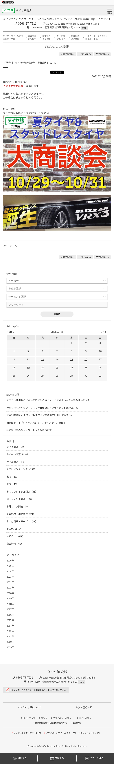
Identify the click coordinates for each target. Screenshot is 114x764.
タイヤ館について (30, 707)
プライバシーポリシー (63, 718)
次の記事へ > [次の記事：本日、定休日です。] (102, 54)
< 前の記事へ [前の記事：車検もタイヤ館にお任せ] (67, 54)
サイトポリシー (86, 718)
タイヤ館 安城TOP (61, 37)
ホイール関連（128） (17, 454)
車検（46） (12, 484)
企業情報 (77, 722)
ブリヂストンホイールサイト (59, 732)
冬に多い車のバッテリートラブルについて (29, 430)
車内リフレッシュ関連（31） (22, 491)
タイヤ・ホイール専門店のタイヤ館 (13, 37)
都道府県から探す (32, 37)
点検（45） (12, 476)
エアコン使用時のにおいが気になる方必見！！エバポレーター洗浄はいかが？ (48, 400)
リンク (44, 718)
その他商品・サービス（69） (22, 521)
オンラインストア (88, 732)
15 (71, 359)
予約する (57, 758)
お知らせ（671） (15, 536)
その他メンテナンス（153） (21, 469)
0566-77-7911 (27, 23)
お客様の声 (84, 707)
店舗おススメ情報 (75, 37)
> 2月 (104, 332)
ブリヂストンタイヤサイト (26, 732)
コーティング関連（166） (20, 499)
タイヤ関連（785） (16, 447)
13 (42, 359)
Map (84, 27)
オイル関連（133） (16, 462)
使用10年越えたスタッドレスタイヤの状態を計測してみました (39, 415)
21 (57, 367)
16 (85, 359)
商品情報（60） (14, 543)
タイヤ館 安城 (23, 10)
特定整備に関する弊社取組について (51, 722)
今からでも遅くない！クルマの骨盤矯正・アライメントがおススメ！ (43, 407)
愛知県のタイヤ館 (46, 37)
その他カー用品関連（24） (20, 514)
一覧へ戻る (85, 54)
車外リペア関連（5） (17, 506)
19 (28, 367)
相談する (19, 758)
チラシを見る (94, 758)
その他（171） (14, 528)
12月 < (10, 332)
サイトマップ (29, 718)
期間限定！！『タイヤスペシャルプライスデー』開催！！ (37, 422)
